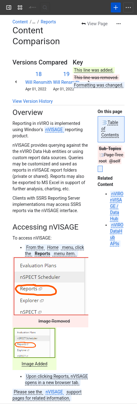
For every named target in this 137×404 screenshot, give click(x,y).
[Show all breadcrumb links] (33, 22)
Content (20, 21)
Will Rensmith (38, 82)
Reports (48, 21)
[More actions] (119, 23)
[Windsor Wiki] (32, 7)
